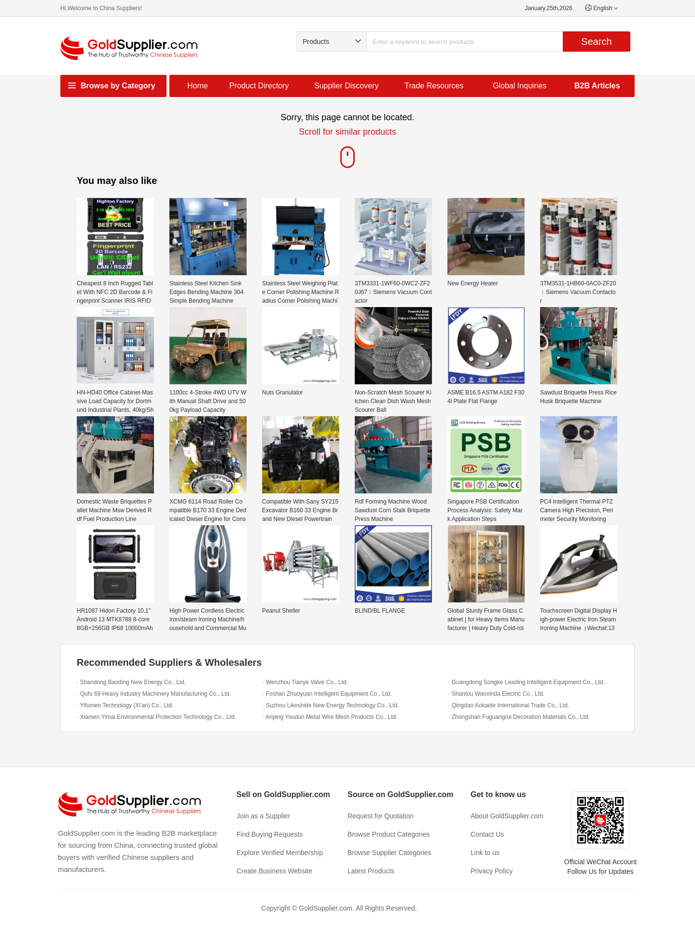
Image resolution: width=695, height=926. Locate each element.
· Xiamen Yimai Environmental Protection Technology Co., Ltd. (156, 717)
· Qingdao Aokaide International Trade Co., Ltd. (508, 705)
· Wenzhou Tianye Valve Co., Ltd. (305, 682)
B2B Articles (597, 86)
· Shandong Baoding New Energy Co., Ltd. (131, 682)
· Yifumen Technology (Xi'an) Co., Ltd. (125, 705)
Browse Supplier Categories (389, 852)
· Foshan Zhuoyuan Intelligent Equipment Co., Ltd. (327, 693)
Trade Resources (433, 86)
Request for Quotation (381, 816)
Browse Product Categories (389, 834)
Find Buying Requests (269, 834)
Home (197, 86)
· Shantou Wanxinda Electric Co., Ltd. (496, 693)
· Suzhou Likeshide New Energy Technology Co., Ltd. (331, 705)
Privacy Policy (492, 871)
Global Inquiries (519, 86)
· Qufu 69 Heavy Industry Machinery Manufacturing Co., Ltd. (154, 693)
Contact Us (487, 834)
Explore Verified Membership (279, 852)
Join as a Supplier (263, 816)
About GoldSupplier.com (507, 816)
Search (596, 41)
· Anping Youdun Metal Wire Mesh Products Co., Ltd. (330, 717)
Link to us (485, 852)
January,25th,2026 (548, 8)
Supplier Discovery (346, 86)
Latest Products (371, 871)
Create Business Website (274, 871)
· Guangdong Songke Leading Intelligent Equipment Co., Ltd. (526, 682)
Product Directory (259, 86)
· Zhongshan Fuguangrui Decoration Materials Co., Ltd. (519, 717)
